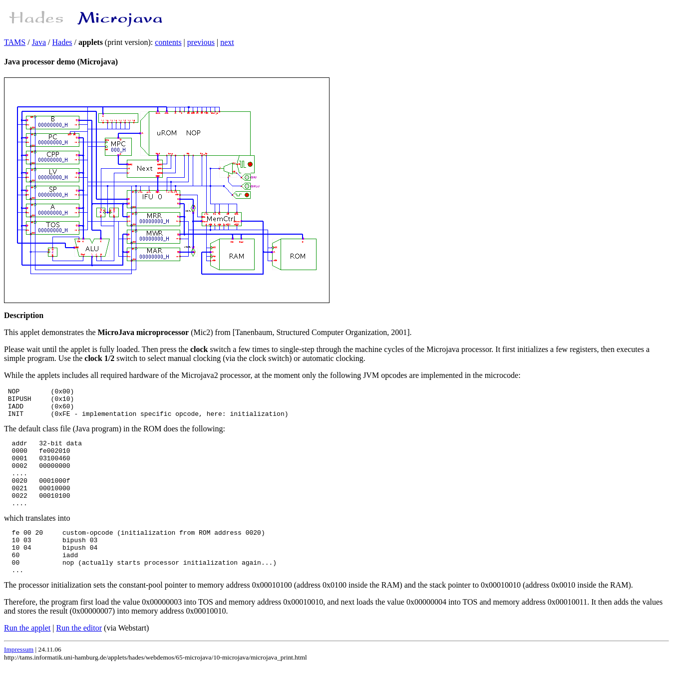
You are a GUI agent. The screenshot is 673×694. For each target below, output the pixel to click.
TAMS (14, 42)
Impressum (18, 678)
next (227, 42)
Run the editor (79, 656)
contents (168, 42)
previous (201, 42)
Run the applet (27, 656)
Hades (62, 42)
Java (39, 42)
